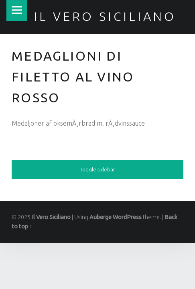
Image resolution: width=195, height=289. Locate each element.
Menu (16, 10)
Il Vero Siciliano (51, 217)
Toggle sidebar (97, 169)
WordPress (127, 217)
